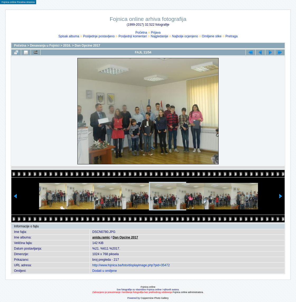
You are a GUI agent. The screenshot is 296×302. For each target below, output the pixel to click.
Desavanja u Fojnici (44, 45)
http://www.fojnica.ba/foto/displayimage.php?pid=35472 (131, 265)
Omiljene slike (212, 36)
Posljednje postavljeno (99, 36)
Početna (141, 32)
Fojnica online (148, 287)
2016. (67, 45)
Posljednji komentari (133, 36)
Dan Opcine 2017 (87, 45)
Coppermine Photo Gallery (154, 298)
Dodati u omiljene (104, 271)
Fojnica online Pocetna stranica (18, 2)
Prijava (156, 32)
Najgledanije (159, 36)
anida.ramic (101, 237)
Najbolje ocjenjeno (185, 36)
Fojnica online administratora (188, 292)
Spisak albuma (68, 36)
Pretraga (231, 36)
